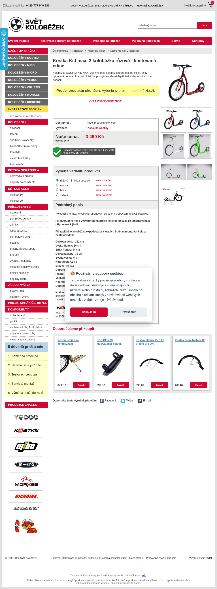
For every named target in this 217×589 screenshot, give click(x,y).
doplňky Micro (18, 279)
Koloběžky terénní (97, 51)
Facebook (111, 400)
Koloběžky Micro (22, 72)
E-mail (147, 400)
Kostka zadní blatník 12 (190, 340)
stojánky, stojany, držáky (24, 266)
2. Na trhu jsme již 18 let (25, 365)
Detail (81, 385)
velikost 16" (17, 194)
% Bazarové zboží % (24, 109)
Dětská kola (18, 188)
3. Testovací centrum (22, 374)
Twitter (130, 400)
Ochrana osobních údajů (113, 558)
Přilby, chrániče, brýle (27, 302)
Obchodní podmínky (87, 558)
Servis (175, 40)
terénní (14, 134)
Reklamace (68, 558)
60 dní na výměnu (121, 5)
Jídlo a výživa (19, 285)
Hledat (204, 25)
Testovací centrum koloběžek (61, 40)
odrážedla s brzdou (21, 176)
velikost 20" (17, 200)
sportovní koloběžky (22, 140)
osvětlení (15, 212)
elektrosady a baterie (22, 339)
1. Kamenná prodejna (23, 356)
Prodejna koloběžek (106, 40)
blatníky (14, 242)
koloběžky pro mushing (24, 146)
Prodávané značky (156, 558)
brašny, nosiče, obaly (22, 248)
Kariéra (172, 558)
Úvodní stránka (18, 40)
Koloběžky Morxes (24, 94)
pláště (13, 321)
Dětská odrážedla (23, 170)
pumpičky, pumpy (20, 218)
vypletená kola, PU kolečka (26, 327)
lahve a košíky (18, 230)
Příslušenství (19, 206)
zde (144, 575)
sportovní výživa (19, 296)
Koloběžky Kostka (23, 57)
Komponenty (18, 309)
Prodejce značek (22, 404)
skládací (15, 128)
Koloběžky (77, 51)
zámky (14, 224)
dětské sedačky (19, 272)
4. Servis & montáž (21, 383)
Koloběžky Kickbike (24, 102)
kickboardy (16, 164)
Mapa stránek (136, 558)
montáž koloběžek (150, 5)
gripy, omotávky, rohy (22, 333)
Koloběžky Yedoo (23, 80)
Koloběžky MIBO (21, 65)
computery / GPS (20, 236)
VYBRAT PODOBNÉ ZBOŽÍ (105, 101)
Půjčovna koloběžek (146, 40)
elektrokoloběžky (20, 158)
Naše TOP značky (22, 51)
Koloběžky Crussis (24, 87)
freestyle (15, 152)
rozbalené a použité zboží (25, 116)
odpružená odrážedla (22, 182)
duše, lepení (17, 315)
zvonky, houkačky (20, 260)
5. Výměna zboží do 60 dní (26, 393)
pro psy (14, 254)
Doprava (55, 558)
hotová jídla (17, 290)
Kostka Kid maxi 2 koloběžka (124, 51)
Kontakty (198, 40)
